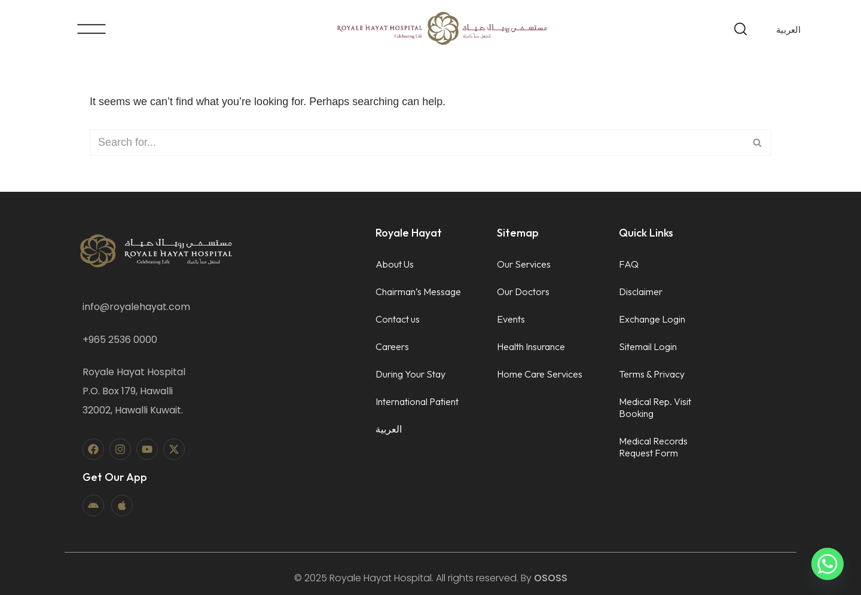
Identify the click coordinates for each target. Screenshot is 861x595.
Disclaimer (640, 292)
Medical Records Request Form (653, 447)
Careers (392, 346)
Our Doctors (523, 292)
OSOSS (550, 578)
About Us (394, 264)
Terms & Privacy (652, 374)
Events (511, 319)
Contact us (397, 319)
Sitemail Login (648, 346)
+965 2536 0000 (120, 339)
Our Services (524, 264)
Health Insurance (531, 346)
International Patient (417, 401)
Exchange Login (652, 319)
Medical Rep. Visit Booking (655, 407)
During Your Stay (410, 374)
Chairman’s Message (418, 292)
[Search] (417, 142)
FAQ (629, 264)
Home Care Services (539, 374)
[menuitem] (788, 29)
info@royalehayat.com (136, 307)
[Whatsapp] (827, 564)
